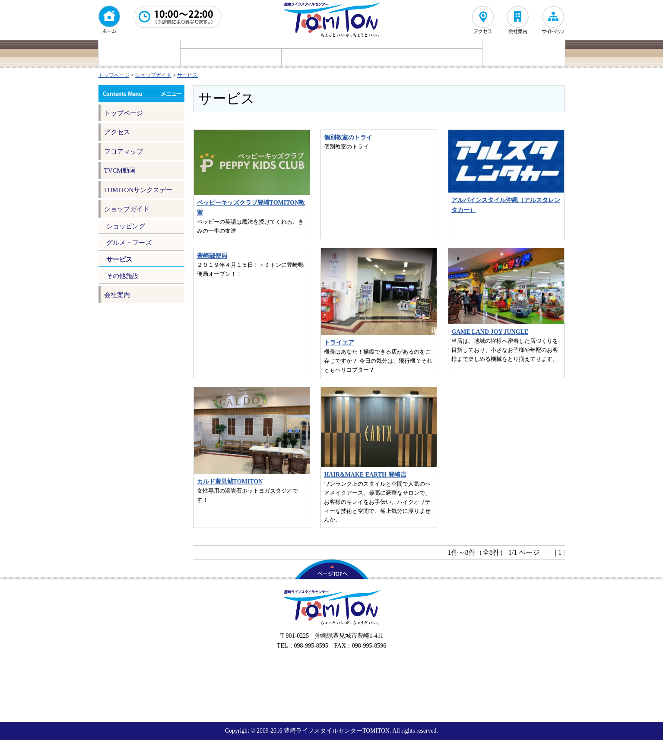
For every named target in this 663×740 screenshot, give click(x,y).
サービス (432, 57)
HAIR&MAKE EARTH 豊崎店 (365, 474)
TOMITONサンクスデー (138, 190)
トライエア (339, 342)
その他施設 (122, 275)
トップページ (114, 75)
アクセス (117, 132)
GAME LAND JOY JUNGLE (489, 332)
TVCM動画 (120, 170)
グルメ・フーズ (332, 57)
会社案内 (117, 294)
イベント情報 (139, 53)
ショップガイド (153, 75)
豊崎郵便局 (212, 256)
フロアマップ (523, 53)
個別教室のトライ (348, 137)
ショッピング (231, 57)
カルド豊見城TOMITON (230, 481)
